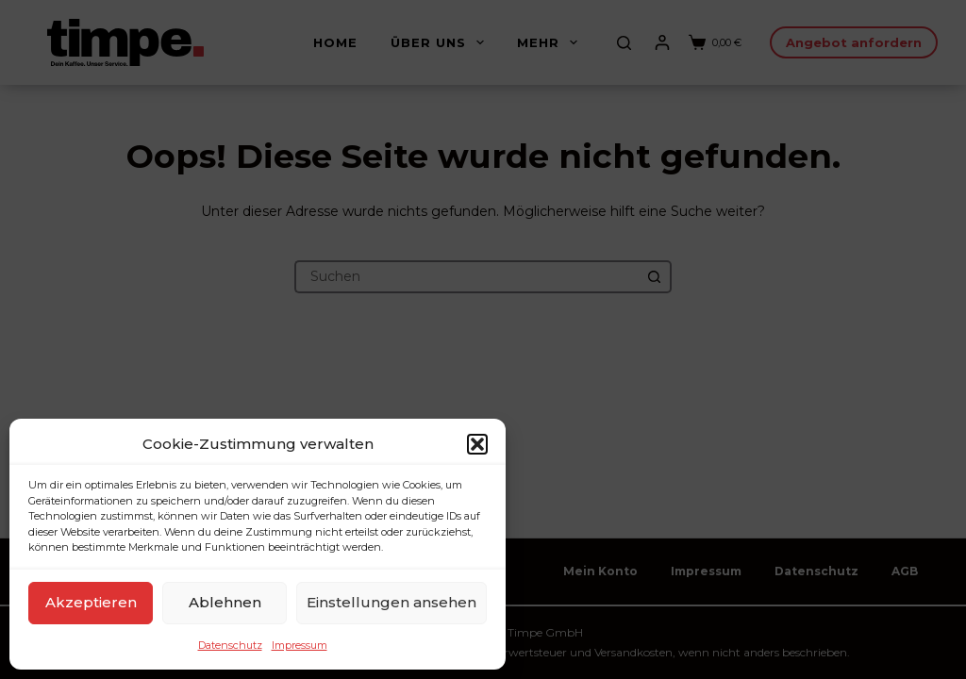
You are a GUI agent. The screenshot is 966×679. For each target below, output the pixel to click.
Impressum (299, 645)
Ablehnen (225, 602)
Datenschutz (230, 645)
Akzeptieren (91, 602)
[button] (477, 444)
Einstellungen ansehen (391, 602)
